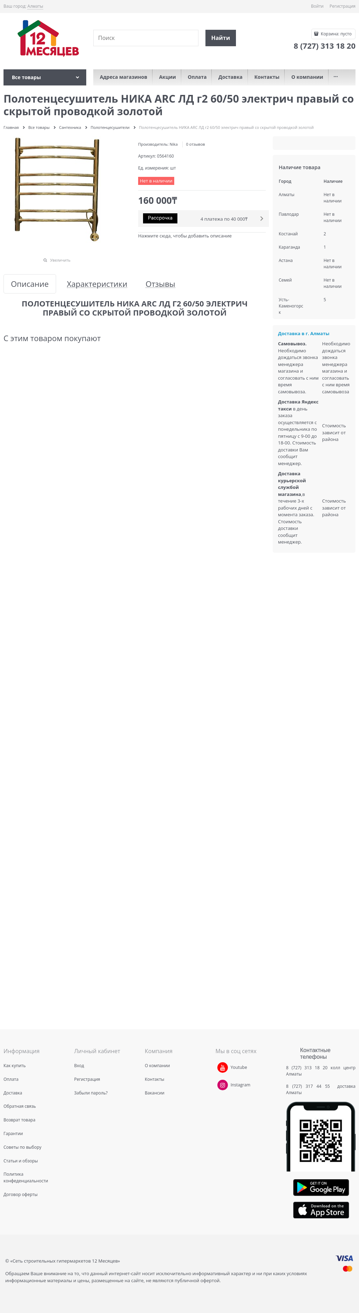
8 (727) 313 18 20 (306, 1068)
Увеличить (60, 260)
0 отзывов (195, 144)
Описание (30, 284)
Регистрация (342, 6)
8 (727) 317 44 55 (309, 1086)
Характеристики (97, 284)
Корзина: (336, 34)
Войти (317, 6)
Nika (174, 144)
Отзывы (160, 284)
